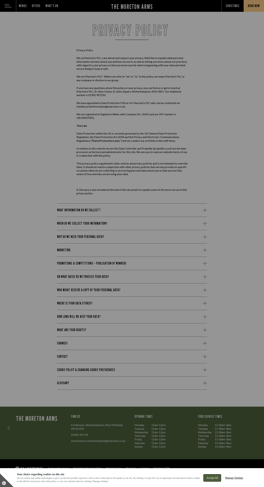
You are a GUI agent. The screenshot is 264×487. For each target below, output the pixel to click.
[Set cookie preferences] (6, 480)
